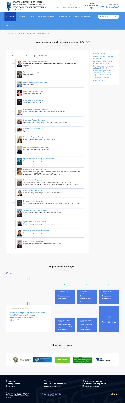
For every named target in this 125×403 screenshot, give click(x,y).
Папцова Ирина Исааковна (33, 190)
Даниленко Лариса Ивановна (34, 120)
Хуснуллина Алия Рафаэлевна (34, 222)
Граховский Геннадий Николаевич (35, 109)
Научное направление (46, 16)
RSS (9, 273)
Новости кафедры (99, 53)
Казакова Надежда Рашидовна (34, 137)
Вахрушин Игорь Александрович (35, 82)
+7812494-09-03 (109, 7)
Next (113, 359)
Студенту (21, 16)
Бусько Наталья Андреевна (33, 72)
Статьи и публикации (82, 16)
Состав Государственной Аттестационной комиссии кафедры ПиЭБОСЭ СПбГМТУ (104, 73)
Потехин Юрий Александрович (34, 201)
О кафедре (10, 16)
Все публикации (109, 319)
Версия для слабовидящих (91, 4)
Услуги (31, 16)
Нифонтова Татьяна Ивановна (34, 169)
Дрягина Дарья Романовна (33, 128)
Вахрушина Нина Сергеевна (33, 91)
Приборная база (99, 80)
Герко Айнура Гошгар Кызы (33, 100)
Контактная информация (94, 384)
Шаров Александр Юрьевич (33, 241)
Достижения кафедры (101, 77)
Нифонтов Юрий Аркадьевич (34, 180)
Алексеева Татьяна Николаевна (35, 61)
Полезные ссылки (90, 386)
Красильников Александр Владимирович (38, 158)
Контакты (9, 25)
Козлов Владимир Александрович (36, 147)
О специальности (64, 16)
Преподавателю (14, 384)
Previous (11, 359)
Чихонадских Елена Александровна (36, 230)
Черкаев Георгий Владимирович (35, 210)
